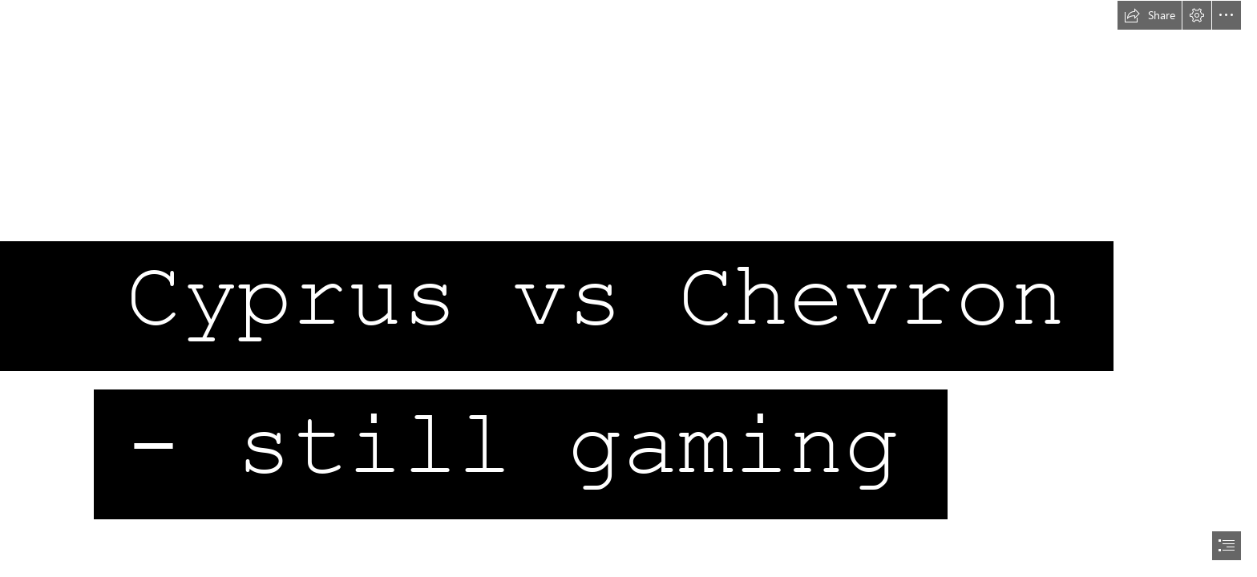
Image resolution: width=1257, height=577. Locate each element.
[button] (1150, 15)
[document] (628, 288)
